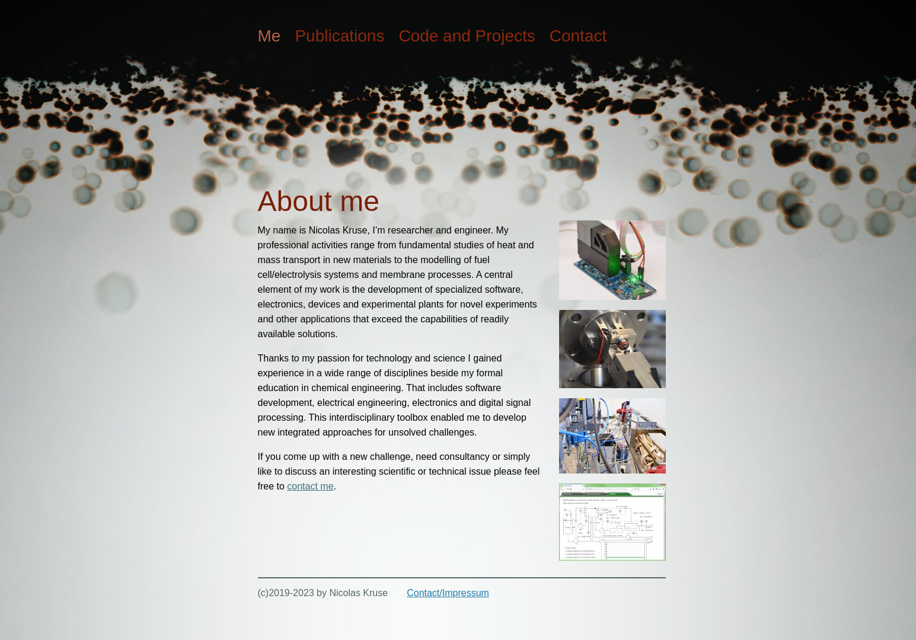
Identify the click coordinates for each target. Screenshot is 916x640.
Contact (578, 36)
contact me (310, 486)
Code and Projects (466, 36)
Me (269, 36)
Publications (339, 36)
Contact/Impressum (448, 593)
